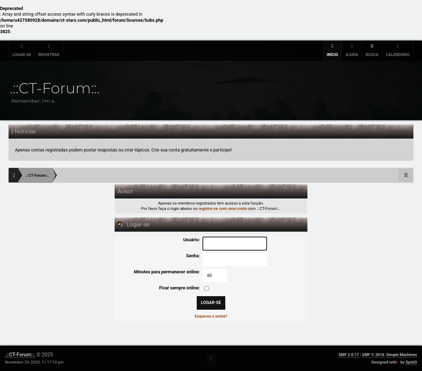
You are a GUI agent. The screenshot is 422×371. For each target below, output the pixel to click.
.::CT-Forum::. (20, 354)
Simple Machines (401, 354)
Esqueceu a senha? (211, 316)
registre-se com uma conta (223, 208)
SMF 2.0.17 (348, 354)
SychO (411, 362)
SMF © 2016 (373, 354)
